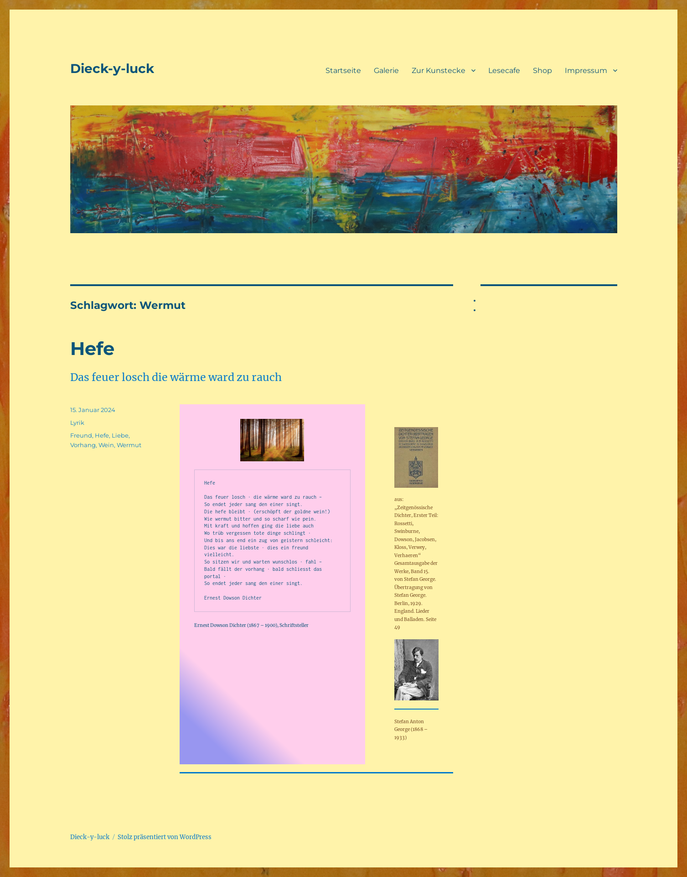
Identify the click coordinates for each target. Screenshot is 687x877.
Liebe (120, 435)
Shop (542, 70)
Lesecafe (504, 70)
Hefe (92, 348)
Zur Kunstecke (438, 70)
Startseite (343, 70)
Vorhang (83, 445)
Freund (81, 435)
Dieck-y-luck (112, 68)
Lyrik (77, 422)
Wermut (129, 445)
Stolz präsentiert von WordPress (165, 837)
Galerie (386, 70)
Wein (106, 445)
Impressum (586, 70)
